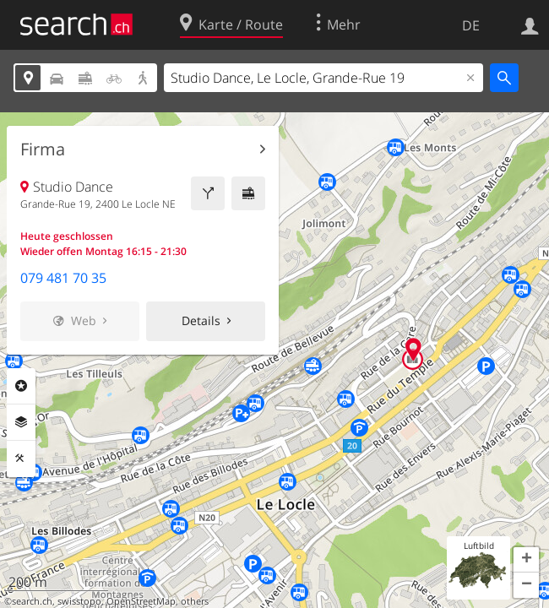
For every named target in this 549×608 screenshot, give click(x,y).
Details (201, 320)
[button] (526, 560)
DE (471, 25)
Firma (42, 149)
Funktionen (21, 458)
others (195, 601)
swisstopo (79, 601)
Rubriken (21, 386)
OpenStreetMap (141, 601)
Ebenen (21, 422)
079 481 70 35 (63, 278)
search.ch (32, 601)
